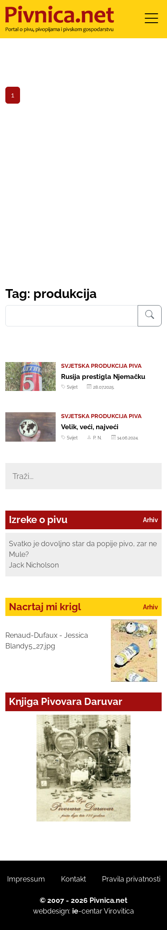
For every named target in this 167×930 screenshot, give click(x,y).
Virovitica (119, 911)
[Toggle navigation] (151, 21)
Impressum (26, 879)
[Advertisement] (83, 198)
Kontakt (73, 879)
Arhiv (150, 519)
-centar (87, 911)
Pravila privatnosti (131, 879)
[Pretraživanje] (150, 315)
